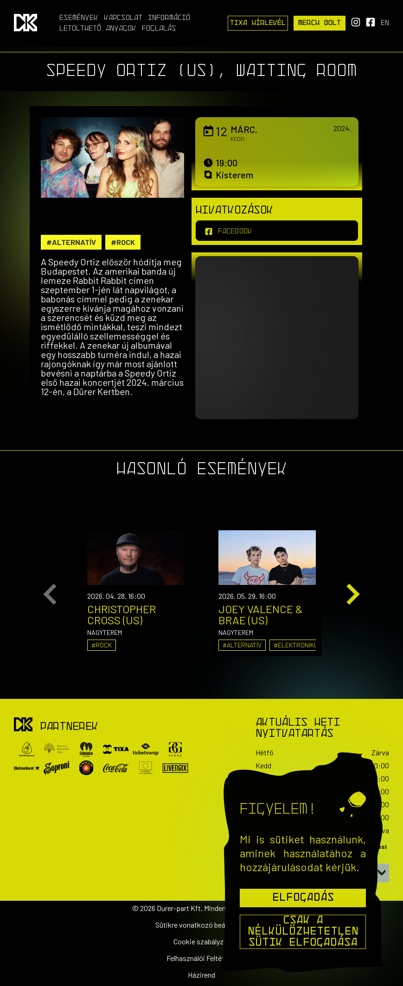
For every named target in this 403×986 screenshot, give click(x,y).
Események (78, 18)
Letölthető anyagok (97, 28)
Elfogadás (303, 898)
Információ (169, 18)
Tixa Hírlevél (258, 23)
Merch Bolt (319, 23)
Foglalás (159, 28)
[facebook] (276, 230)
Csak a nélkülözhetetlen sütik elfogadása (303, 931)
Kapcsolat (123, 18)
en (385, 23)
